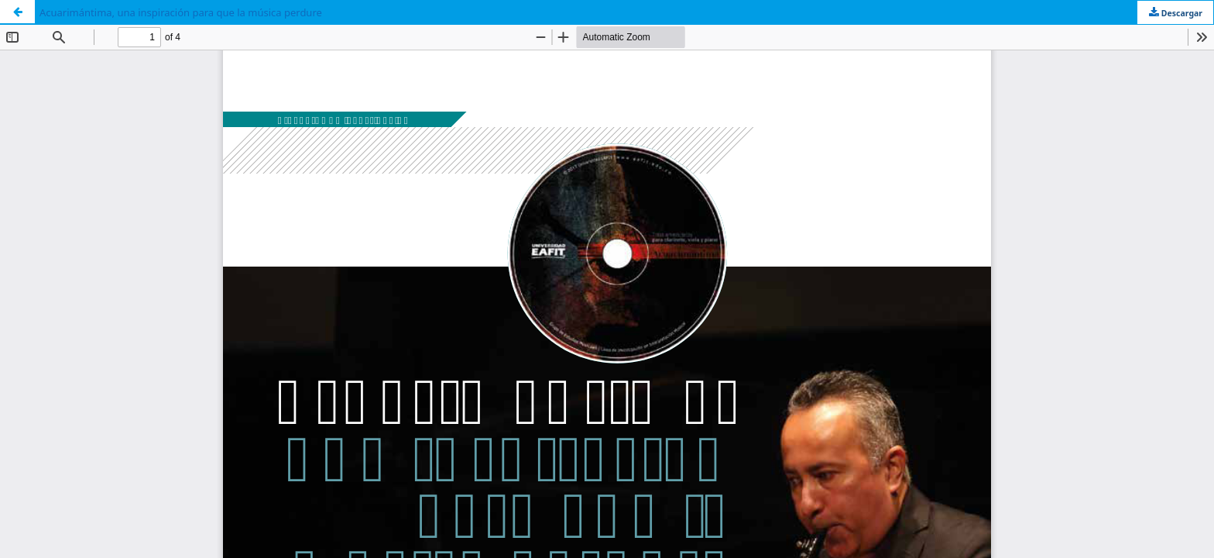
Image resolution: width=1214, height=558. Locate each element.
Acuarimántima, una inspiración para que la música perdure (180, 12)
